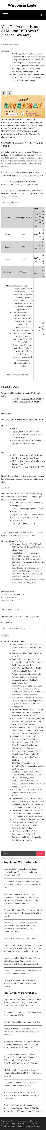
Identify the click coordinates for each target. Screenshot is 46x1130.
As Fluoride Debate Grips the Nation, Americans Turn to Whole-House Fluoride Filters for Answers (27, 712)
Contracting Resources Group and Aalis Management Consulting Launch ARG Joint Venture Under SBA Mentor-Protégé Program (23, 1108)
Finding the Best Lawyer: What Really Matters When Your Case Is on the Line (28, 647)
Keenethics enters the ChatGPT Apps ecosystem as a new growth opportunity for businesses (22, 1095)
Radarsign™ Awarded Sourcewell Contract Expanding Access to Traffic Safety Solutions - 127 (23, 885)
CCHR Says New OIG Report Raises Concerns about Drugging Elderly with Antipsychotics (28, 562)
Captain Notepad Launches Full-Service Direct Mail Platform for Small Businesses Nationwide (28, 662)
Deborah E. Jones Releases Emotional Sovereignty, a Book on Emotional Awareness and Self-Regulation (28, 69)
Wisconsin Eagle (22, 5)
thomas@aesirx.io (8, 597)
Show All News (7, 616)
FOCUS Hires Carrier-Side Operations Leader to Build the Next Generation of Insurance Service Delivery (28, 721)
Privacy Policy (22, 1123)
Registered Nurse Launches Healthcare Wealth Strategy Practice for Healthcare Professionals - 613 (20, 872)
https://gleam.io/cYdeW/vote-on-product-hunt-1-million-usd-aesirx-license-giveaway (27, 434)
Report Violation (32, 616)
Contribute (12, 1123)
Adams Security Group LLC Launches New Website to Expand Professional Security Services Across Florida (28, 730)
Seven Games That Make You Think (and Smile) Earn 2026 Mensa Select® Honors (28, 793)
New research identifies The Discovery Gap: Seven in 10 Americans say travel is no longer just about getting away (28, 813)
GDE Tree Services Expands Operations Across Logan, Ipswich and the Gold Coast (28, 766)
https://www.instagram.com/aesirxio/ (28, 508)
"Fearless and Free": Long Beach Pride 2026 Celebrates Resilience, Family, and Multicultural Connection (28, 78)
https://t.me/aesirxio (29, 517)
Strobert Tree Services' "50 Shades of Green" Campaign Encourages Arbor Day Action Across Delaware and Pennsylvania (22, 1044)
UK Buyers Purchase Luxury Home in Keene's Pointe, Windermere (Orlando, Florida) (20, 983)
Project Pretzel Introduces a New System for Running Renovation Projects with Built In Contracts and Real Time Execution (22, 1002)
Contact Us (33, 1123)
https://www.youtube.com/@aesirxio (27, 514)
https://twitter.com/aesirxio (31, 503)
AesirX (15, 152)
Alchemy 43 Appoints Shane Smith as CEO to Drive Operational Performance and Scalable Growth (23, 913)
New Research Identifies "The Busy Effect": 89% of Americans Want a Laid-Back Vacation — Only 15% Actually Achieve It (22, 961)
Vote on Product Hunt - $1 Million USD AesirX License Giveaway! (21, 31)
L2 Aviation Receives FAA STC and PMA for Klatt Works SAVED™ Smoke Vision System (27, 547)
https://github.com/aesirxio (23, 523)
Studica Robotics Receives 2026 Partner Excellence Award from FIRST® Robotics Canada (28, 784)
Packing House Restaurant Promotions (20, 938)
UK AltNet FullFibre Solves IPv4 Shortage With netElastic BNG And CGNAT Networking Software (26, 775)
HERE (9, 387)
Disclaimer (19, 616)
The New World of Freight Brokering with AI (22, 1022)
